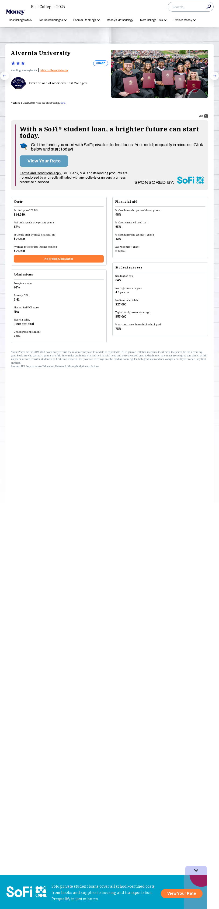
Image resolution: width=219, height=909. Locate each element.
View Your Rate (44, 161)
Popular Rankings (84, 20)
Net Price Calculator (58, 258)
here (63, 103)
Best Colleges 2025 (48, 6)
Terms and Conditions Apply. (41, 173)
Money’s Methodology (120, 20)
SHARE (100, 63)
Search (209, 7)
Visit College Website (54, 70)
